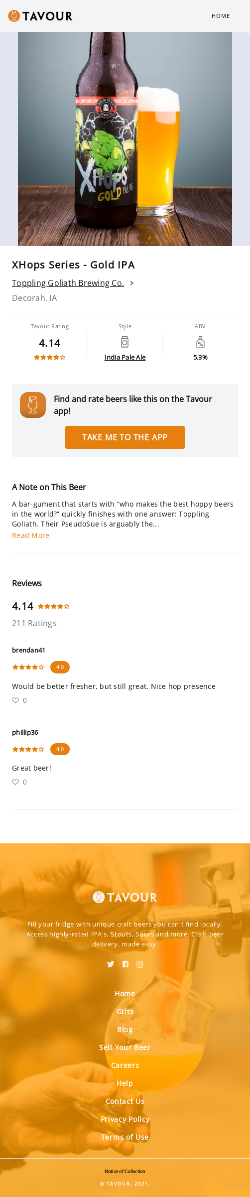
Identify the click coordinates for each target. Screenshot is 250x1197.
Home (221, 15)
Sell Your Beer (125, 1047)
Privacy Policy (125, 1119)
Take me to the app (125, 437)
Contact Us (125, 1101)
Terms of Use (125, 1137)
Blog (125, 1029)
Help (125, 1083)
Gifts (125, 1011)
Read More (30, 535)
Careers (125, 1065)
